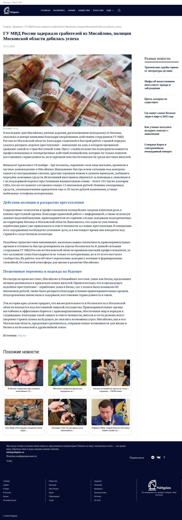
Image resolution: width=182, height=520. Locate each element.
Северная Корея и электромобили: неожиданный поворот (159, 151)
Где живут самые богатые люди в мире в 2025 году (161, 118)
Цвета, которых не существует (157, 104)
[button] (119, 10)
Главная (7, 27)
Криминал (18, 27)
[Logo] (19, 10)
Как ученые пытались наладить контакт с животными (159, 134)
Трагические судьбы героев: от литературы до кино (161, 71)
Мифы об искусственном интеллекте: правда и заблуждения (161, 88)
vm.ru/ (15, 128)
